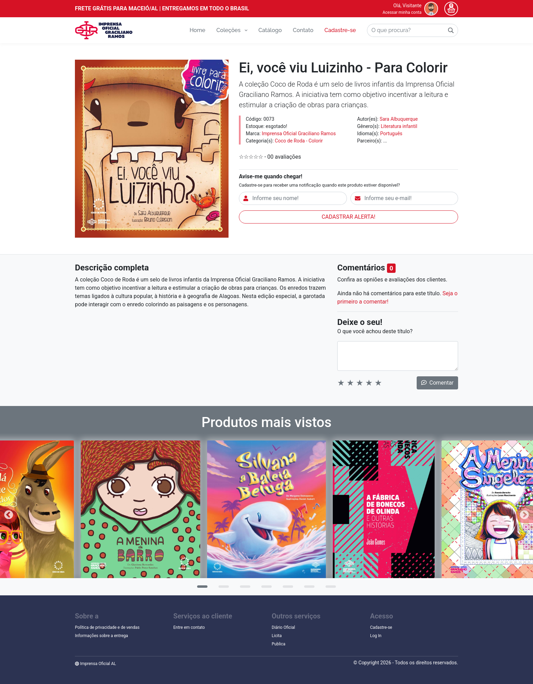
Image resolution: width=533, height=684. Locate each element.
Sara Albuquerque (399, 119)
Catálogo (270, 30)
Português (391, 133)
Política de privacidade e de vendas (107, 627)
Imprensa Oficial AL (95, 663)
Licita (277, 635)
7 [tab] (329, 588)
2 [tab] (222, 588)
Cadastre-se (340, 30)
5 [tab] (286, 588)
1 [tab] (200, 588)
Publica (278, 644)
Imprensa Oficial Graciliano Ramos (299, 133)
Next (524, 514)
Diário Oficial (283, 627)
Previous (8, 514)
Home (197, 30)
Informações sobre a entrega (101, 635)
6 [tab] (307, 588)
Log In (375, 635)
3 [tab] (243, 588)
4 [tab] (264, 588)
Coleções (232, 30)
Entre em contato (189, 627)
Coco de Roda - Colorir (299, 140)
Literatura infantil (399, 126)
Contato (303, 30)
